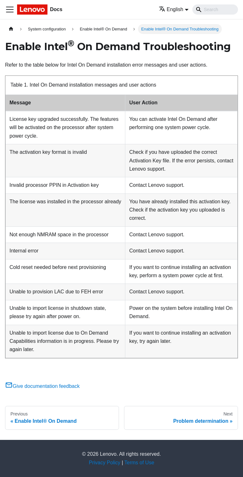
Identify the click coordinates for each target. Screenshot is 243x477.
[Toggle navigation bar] (10, 9)
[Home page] (11, 29)
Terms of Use (139, 462)
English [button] (171, 9)
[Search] (215, 9)
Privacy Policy (105, 462)
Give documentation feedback (42, 386)
